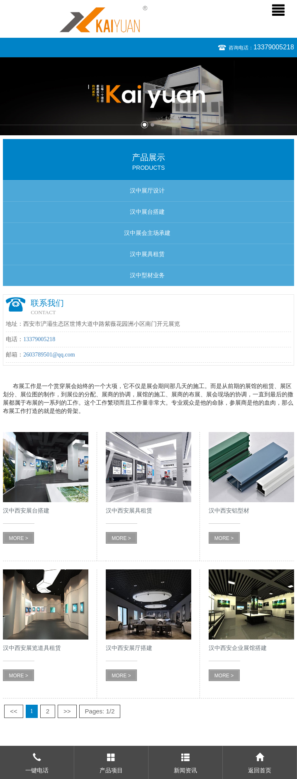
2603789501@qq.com (49, 355)
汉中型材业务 (147, 275)
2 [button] (152, 125)
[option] (148, 96)
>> (67, 711)
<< (13, 711)
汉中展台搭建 (147, 212)
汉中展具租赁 (147, 254)
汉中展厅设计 (147, 191)
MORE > (18, 538)
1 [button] (144, 125)
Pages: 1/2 (100, 711)
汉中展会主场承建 (147, 233)
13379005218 (273, 47)
